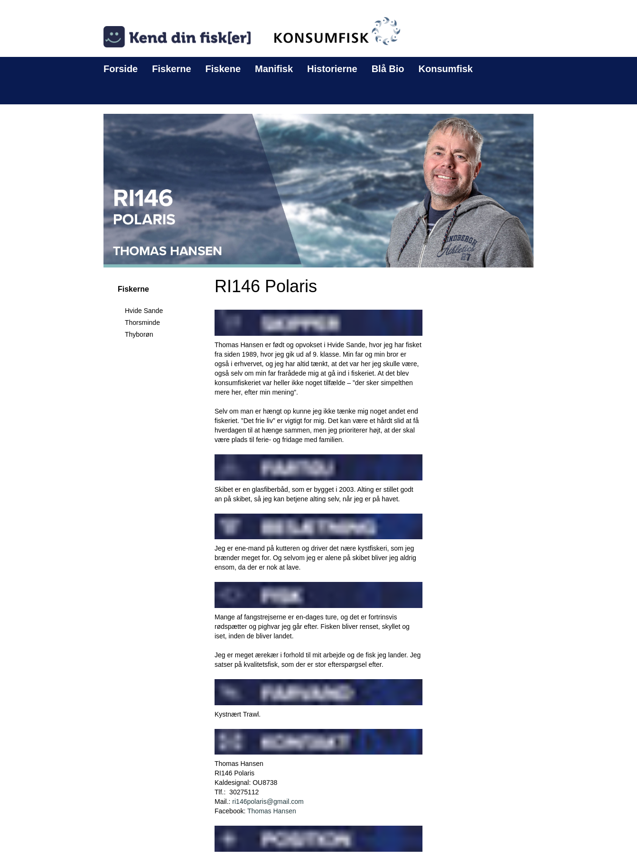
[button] (318, 190)
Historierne (332, 69)
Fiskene (223, 69)
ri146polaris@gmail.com (267, 801)
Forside (120, 69)
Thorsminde (142, 322)
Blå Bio (388, 69)
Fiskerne (171, 69)
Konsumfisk (446, 69)
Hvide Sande (144, 310)
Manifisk (274, 69)
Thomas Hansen (271, 811)
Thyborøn (139, 334)
